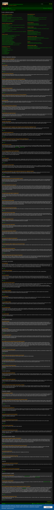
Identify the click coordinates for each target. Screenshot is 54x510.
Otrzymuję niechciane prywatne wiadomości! (33, 24)
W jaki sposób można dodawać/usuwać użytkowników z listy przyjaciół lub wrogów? (38, 28)
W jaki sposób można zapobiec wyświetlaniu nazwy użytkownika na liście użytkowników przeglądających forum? (13, 25)
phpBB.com (21, 147)
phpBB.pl (16, 147)
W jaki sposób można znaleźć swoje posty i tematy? (34, 34)
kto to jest (23, 488)
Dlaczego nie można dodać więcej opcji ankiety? (8, 38)
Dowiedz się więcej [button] (10, 508)
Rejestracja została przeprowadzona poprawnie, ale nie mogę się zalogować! (12, 17)
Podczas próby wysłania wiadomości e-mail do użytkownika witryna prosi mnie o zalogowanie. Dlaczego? (14, 32)
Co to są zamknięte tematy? (5, 53)
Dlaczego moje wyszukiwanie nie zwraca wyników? (34, 32)
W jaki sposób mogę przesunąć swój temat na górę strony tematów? (11, 44)
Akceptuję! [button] (48, 507)
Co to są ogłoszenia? (4, 51)
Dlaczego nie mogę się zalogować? (6, 18)
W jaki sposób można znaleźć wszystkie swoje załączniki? (34, 43)
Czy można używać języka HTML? (6, 48)
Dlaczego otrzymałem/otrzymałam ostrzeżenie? (8, 41)
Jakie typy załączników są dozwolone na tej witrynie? (34, 42)
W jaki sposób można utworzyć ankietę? (7, 37)
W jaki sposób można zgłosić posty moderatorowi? (8, 42)
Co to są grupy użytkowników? (31, 16)
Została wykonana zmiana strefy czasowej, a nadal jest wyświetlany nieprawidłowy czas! (13, 27)
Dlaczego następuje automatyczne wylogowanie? (8, 20)
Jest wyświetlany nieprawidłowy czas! (7, 26)
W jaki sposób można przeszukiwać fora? (32, 31)
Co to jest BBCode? (4, 47)
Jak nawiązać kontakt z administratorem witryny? (33, 48)
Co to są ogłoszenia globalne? (6, 50)
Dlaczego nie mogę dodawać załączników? (7, 40)
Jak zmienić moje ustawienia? (6, 24)
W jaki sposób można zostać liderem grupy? (33, 18)
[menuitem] (7, 8)
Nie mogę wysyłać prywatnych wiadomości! (33, 23)
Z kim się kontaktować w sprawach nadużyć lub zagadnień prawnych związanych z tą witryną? (39, 47)
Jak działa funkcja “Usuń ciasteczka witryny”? (8, 21)
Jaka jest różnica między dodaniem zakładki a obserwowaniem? (35, 37)
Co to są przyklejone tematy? (5, 52)
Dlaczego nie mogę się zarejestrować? (7, 16)
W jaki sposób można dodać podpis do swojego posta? (9, 36)
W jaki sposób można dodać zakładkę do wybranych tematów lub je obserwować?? (38, 38)
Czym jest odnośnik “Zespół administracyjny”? (33, 20)
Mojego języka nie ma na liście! (6, 28)
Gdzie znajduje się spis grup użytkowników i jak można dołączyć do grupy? (37, 17)
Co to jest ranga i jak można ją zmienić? (7, 30)
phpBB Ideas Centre (46, 481)
